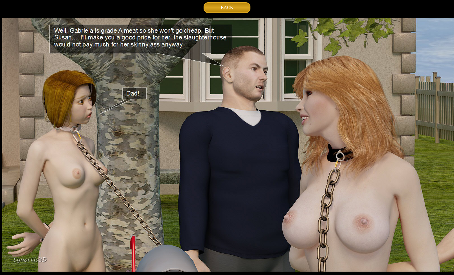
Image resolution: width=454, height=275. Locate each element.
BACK (227, 7)
